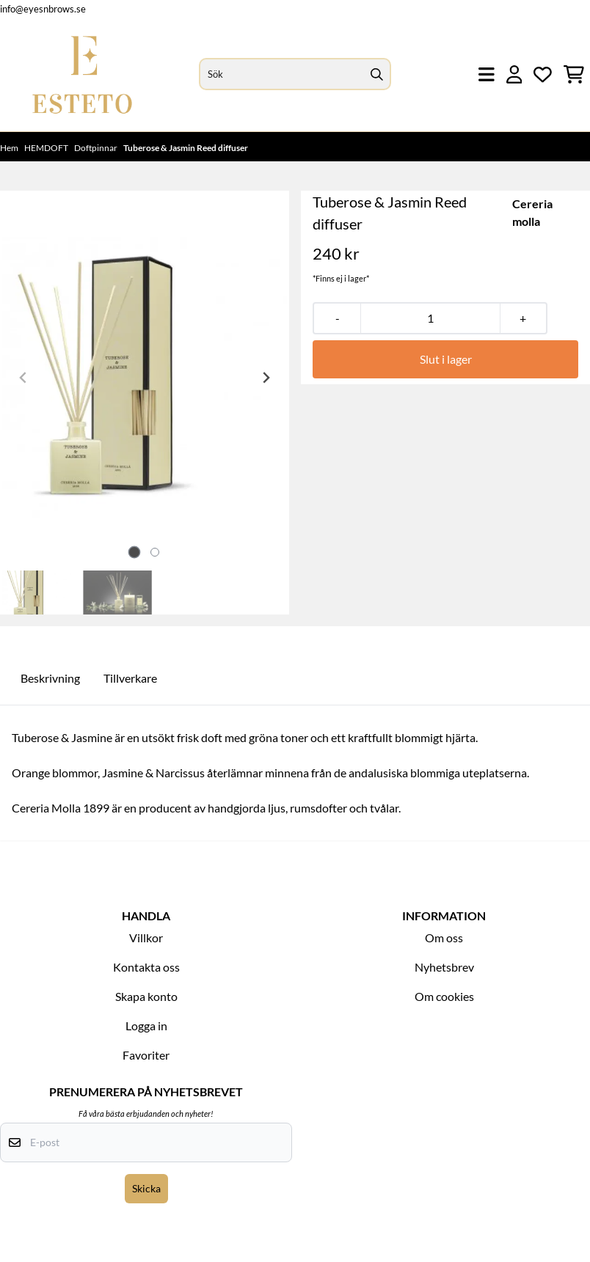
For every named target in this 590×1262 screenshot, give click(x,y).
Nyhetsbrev (444, 967)
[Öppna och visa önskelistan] (543, 74)
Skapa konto (146, 996)
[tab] (134, 552)
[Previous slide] (23, 377)
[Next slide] (265, 377)
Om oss (444, 937)
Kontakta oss (146, 967)
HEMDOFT (47, 147)
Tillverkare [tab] (130, 678)
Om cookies (444, 996)
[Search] (376, 74)
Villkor (146, 937)
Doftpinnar (96, 147)
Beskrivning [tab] (50, 678)
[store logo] (82, 74)
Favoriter (146, 1055)
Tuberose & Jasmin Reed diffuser (185, 147)
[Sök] (295, 74)
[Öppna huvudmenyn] (486, 74)
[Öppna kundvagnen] (574, 74)
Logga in (146, 1025)
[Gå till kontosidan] (514, 74)
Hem (10, 147)
